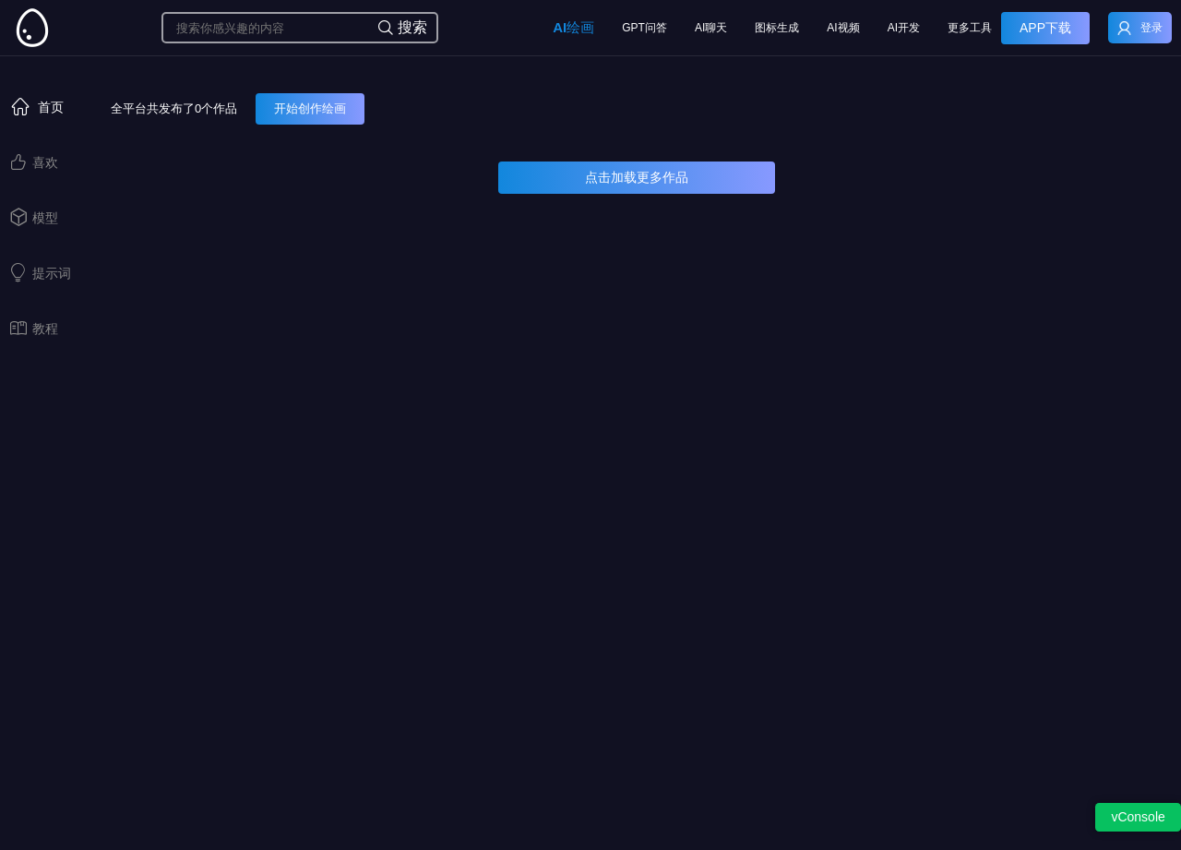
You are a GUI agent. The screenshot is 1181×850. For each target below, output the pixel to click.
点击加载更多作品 (636, 177)
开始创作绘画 (310, 108)
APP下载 (1045, 27)
